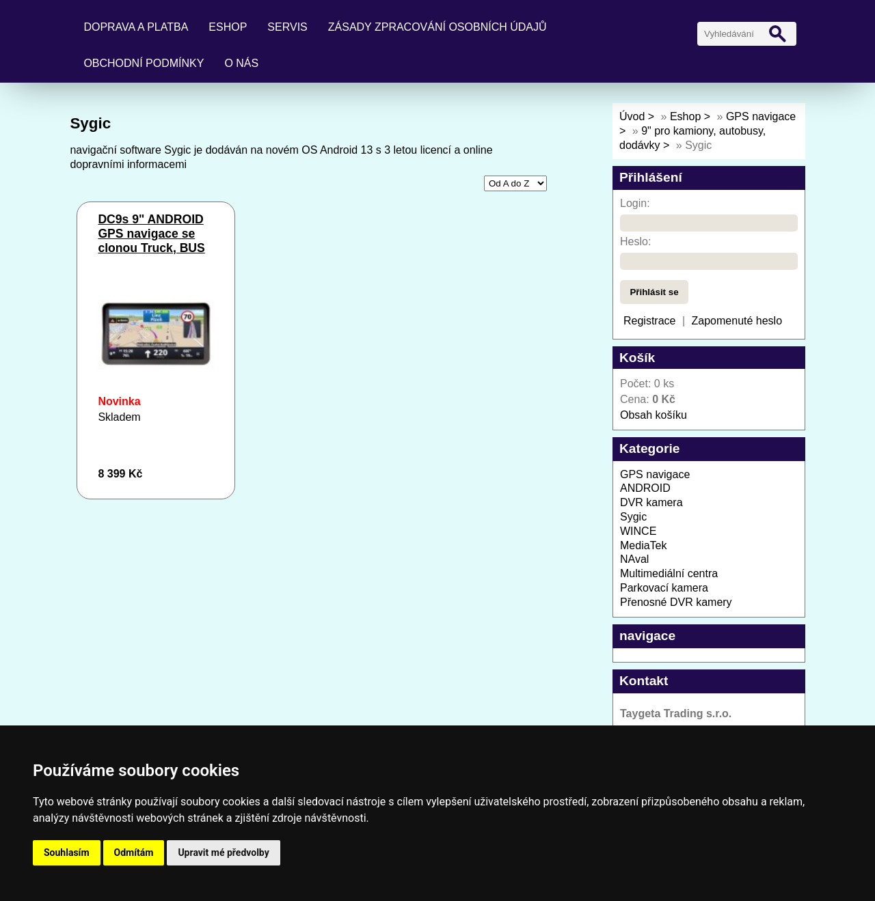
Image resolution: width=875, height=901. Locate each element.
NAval (634, 559)
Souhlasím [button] (67, 852)
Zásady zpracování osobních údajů (437, 27)
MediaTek (643, 545)
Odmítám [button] (134, 852)
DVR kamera (651, 502)
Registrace (649, 321)
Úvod (632, 116)
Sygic (633, 517)
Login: (635, 203)
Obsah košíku (653, 415)
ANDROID (645, 488)
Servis (287, 27)
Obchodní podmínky (143, 63)
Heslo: (635, 241)
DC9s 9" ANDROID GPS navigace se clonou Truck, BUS (151, 233)
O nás (241, 63)
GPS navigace (655, 474)
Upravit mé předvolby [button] (223, 852)
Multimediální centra (669, 573)
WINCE (638, 531)
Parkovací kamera (664, 588)
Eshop (227, 27)
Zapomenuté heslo (737, 321)
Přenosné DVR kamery (676, 602)
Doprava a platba (135, 27)
